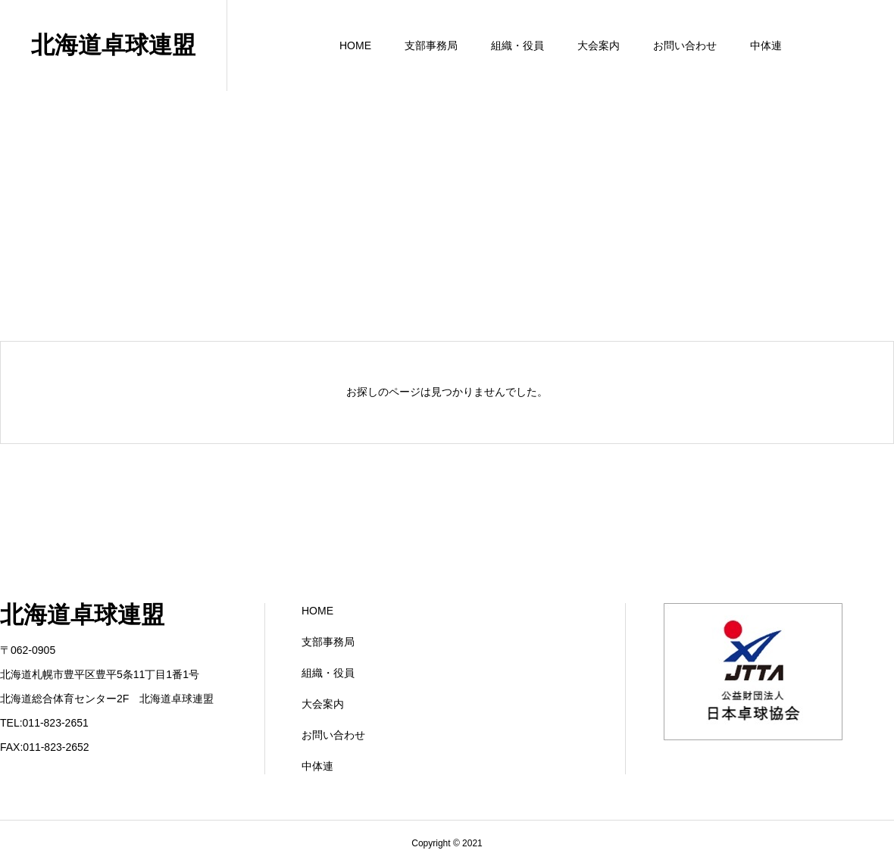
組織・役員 (517, 45)
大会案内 (598, 45)
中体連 (766, 45)
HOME (355, 45)
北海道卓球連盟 (113, 45)
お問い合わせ (685, 45)
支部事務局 (431, 45)
